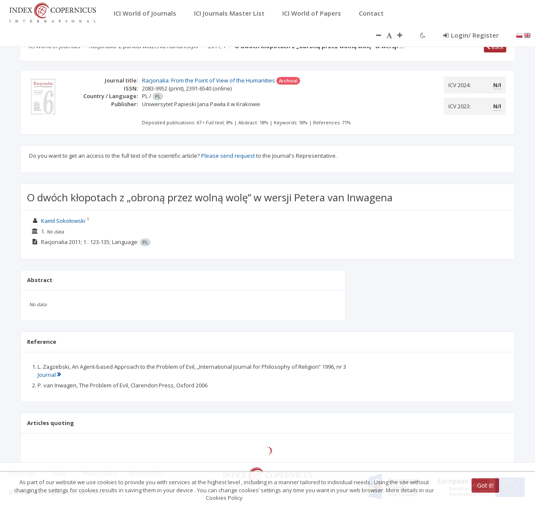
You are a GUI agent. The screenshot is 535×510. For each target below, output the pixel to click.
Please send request (228, 155)
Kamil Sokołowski (63, 221)
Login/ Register (471, 35)
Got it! (485, 485)
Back (495, 47)
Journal (49, 374)
